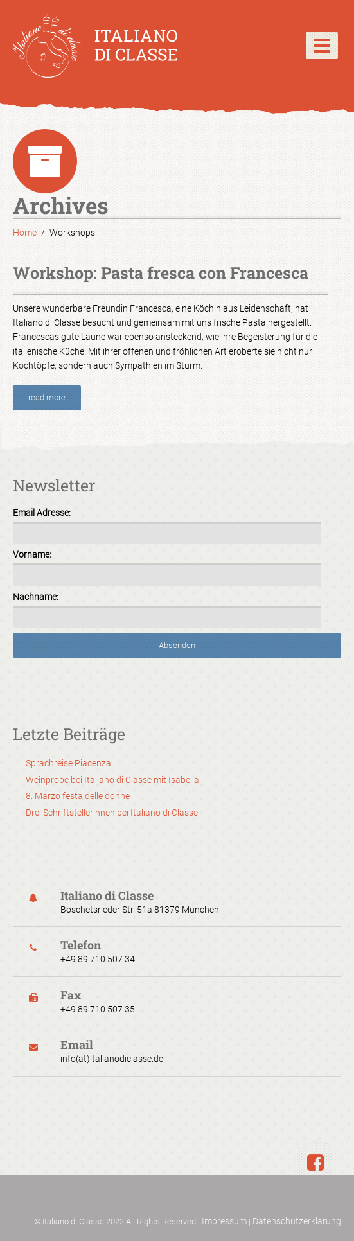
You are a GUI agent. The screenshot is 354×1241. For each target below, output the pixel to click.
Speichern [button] (177, 650)
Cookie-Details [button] (115, 769)
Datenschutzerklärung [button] (182, 769)
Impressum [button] (243, 769)
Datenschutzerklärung (296, 1221)
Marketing (167, 423)
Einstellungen (204, 215)
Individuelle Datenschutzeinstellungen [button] (177, 736)
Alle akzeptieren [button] (177, 607)
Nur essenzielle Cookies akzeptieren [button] (177, 693)
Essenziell (167, 363)
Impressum (224, 1221)
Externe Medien (172, 497)
